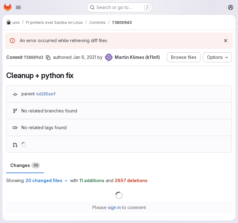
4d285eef (46, 94)
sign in (114, 207)
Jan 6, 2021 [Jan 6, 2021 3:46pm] (84, 57)
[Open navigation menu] (18, 7)
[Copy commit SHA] (48, 57)
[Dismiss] (225, 40)
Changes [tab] (25, 165)
